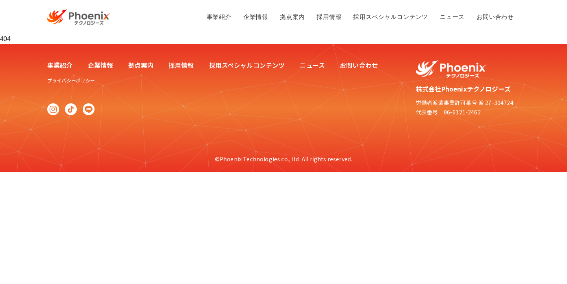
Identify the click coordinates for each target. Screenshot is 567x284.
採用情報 (329, 17)
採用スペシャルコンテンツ (390, 17)
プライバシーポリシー (71, 80)
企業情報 (255, 17)
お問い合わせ (495, 17)
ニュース (452, 17)
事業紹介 (219, 17)
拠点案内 (292, 17)
